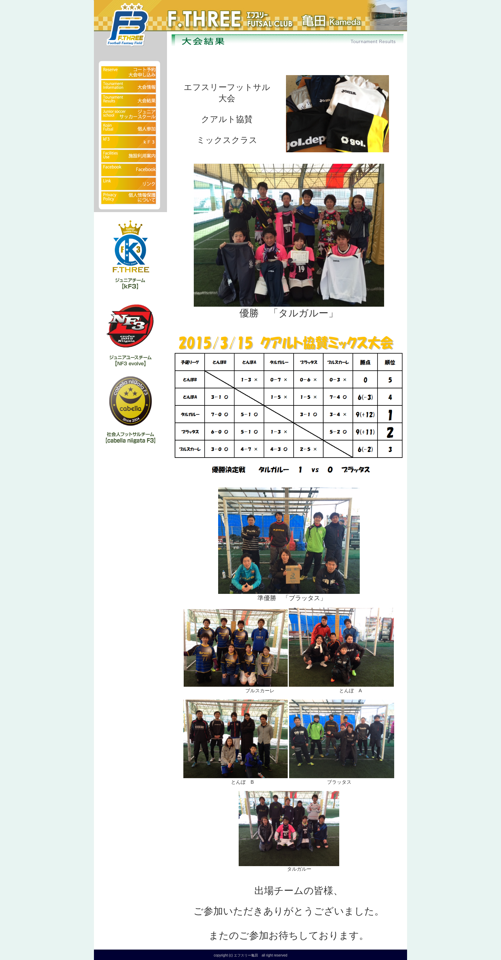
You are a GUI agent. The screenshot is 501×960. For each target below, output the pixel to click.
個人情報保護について (130, 201)
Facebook (130, 170)
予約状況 (130, 68)
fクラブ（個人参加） (130, 129)
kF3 (130, 143)
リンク (130, 184)
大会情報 (130, 87)
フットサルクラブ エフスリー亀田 (198, 14)
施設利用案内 (130, 156)
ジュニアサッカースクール (130, 115)
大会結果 (130, 101)
